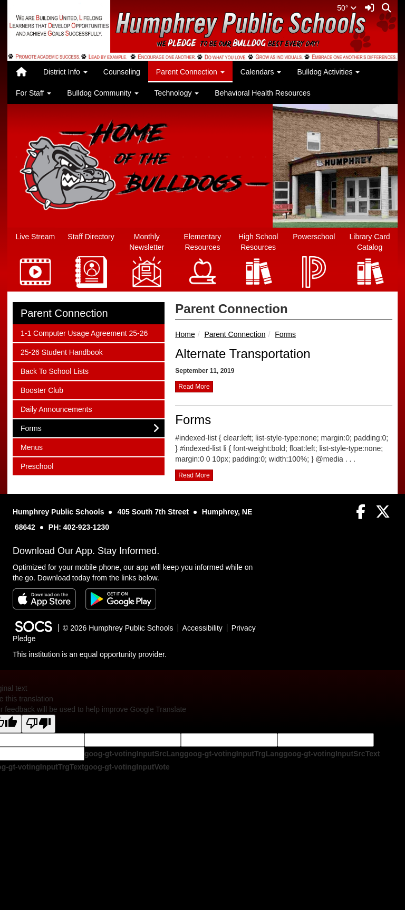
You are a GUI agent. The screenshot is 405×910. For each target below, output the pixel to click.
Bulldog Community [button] (102, 93)
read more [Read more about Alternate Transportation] (193, 386)
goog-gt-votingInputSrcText (331, 753)
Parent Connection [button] (190, 72)
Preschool (36, 466)
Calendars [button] (261, 72)
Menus (34, 447)
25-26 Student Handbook (61, 351)
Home (185, 334)
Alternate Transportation (242, 353)
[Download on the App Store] (44, 598)
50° (346, 8)
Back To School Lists (54, 370)
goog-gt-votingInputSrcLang (134, 753)
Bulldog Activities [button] (328, 72)
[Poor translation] (38, 724)
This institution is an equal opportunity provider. (90, 654)
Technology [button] (177, 93)
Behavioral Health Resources (262, 93)
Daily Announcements (56, 409)
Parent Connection (234, 334)
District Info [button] (65, 72)
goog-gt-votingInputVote (126, 767)
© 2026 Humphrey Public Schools (118, 628)
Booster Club (41, 389)
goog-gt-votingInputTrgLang (233, 753)
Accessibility (202, 628)
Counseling (121, 72)
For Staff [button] (33, 93)
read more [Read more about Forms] (193, 475)
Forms (285, 334)
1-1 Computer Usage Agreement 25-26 (84, 332)
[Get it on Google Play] (120, 598)
